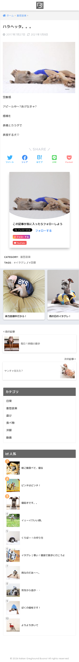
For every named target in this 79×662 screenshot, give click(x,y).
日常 (9, 401)
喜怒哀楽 (25, 257)
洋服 (9, 430)
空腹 (33, 262)
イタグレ (21, 262)
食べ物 (10, 423)
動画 (9, 437)
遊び (9, 415)
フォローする (43, 231)
